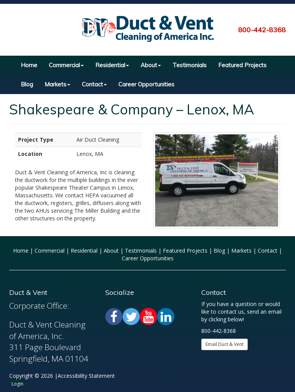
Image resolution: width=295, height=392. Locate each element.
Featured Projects (242, 65)
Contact (94, 84)
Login (17, 383)
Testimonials (189, 65)
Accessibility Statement (86, 375)
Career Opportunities (146, 84)
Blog (27, 84)
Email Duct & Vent (225, 344)
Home (29, 65)
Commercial (66, 65)
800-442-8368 (262, 29)
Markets (57, 84)
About (151, 65)
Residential (112, 65)
